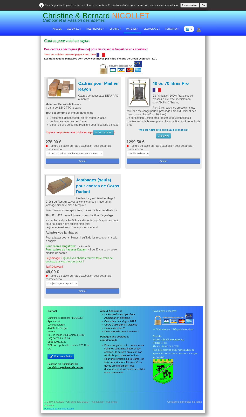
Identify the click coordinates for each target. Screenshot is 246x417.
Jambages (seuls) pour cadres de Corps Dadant (94, 189)
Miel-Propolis (95, 29)
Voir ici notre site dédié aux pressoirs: (163, 130)
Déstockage (152, 29)
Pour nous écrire (61, 360)
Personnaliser (189, 5)
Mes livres (74, 29)
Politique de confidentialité (59, 412)
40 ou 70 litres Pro (171, 83)
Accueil (57, 29)
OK (203, 5)
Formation (172, 29)
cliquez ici (163, 136)
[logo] (97, 18)
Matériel (132, 29)
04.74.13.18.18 (104, 136)
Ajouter (82, 164)
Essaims (115, 29)
